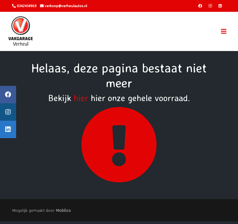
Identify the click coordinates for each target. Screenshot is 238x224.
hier (81, 97)
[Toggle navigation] (224, 31)
